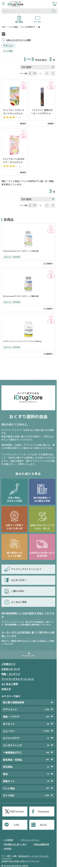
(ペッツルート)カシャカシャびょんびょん (14, 111)
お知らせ (6, 688)
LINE (16, 825)
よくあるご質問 (9, 683)
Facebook (43, 811)
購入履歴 (19, 20)
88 (48, 724)
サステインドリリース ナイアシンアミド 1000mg (22, 341)
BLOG (43, 825)
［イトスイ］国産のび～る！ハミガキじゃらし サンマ (42, 111)
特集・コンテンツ (10, 674)
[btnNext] (53, 73)
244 (47, 752)
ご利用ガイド (8, 664)
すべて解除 (8, 50)
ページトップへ (28, 655)
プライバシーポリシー (30, 839)
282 (47, 788)
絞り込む (10, 45)
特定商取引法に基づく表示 (15, 844)
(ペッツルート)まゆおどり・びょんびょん (14, 160)
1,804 (47, 795)
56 (48, 774)
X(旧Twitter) (16, 811)
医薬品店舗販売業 (41, 844)
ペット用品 (13, 27)
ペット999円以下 (28, 27)
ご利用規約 (8, 839)
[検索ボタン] (54, 11)
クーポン (37, 20)
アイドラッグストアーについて (17, 679)
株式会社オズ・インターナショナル (33, 856)
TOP (3, 27)
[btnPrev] (47, 73)
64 (48, 745)
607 (47, 759)
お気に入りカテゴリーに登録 (18, 40)
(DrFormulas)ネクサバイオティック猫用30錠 (21, 296)
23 (48, 766)
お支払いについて (10, 669)
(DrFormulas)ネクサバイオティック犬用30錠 (21, 251)
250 (47, 716)
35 (48, 738)
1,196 (47, 709)
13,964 (46, 731)
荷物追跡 (7, 848)
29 (48, 781)
